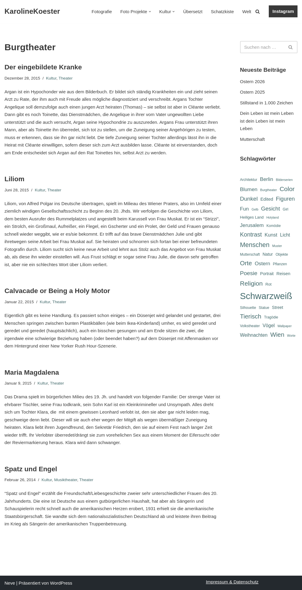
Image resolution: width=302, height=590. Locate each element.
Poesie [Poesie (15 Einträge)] (248, 273)
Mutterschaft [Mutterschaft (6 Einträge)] (250, 255)
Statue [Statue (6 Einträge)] (264, 308)
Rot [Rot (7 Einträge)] (268, 284)
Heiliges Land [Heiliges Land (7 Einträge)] (252, 217)
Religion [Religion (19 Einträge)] (251, 283)
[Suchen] (257, 11)
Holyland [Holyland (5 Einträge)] (272, 217)
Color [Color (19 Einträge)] (287, 188)
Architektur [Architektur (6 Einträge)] (248, 179)
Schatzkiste (222, 11)
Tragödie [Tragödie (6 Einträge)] (271, 318)
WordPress (61, 582)
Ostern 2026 (252, 81)
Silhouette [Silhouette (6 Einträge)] (248, 308)
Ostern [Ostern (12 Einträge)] (262, 264)
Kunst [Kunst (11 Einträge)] (271, 235)
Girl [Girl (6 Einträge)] (285, 209)
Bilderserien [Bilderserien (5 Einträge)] (284, 179)
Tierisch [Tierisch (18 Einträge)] (250, 316)
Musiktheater (65, 479)
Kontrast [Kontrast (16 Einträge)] (251, 234)
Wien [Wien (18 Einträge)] (277, 335)
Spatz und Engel (30, 468)
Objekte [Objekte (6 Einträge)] (282, 255)
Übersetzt (193, 11)
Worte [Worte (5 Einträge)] (291, 336)
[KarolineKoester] (32, 11)
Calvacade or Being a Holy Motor (57, 291)
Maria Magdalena (31, 372)
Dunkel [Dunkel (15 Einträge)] (249, 199)
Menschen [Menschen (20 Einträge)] (255, 244)
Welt (246, 11)
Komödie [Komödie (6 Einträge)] (273, 226)
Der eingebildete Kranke (43, 67)
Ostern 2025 (252, 91)
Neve (9, 582)
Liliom (14, 179)
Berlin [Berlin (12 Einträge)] (266, 179)
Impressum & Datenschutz (232, 581)
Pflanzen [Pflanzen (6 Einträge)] (280, 265)
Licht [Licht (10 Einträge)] (285, 234)
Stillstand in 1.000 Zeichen (266, 102)
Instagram (283, 11)
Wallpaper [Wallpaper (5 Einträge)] (284, 326)
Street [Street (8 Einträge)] (277, 307)
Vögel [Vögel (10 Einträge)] (268, 325)
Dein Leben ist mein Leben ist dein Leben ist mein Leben (266, 121)
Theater (65, 78)
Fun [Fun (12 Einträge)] (244, 209)
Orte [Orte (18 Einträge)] (246, 263)
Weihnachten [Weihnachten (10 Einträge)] (254, 336)
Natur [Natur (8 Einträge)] (267, 254)
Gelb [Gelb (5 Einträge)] (255, 209)
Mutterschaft (252, 139)
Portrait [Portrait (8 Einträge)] (267, 274)
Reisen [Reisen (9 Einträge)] (283, 273)
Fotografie (102, 11)
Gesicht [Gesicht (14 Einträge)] (270, 208)
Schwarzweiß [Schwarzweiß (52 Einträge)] (266, 296)
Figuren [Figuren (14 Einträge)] (285, 199)
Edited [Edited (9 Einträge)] (266, 199)
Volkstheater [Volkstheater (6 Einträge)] (250, 326)
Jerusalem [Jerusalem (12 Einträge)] (252, 225)
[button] (150, 11)
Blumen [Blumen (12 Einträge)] (248, 189)
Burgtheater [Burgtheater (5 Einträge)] (268, 190)
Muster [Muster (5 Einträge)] (277, 246)
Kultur (51, 78)
